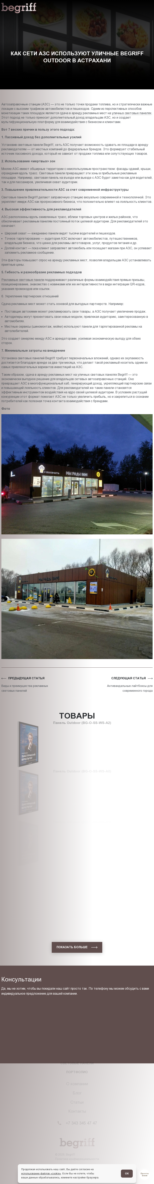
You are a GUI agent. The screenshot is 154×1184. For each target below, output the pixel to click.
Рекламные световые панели (22, 280)
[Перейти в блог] (144, 1174)
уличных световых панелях (131, 113)
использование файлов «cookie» (41, 1173)
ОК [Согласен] (127, 1173)
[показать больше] (77, 947)
